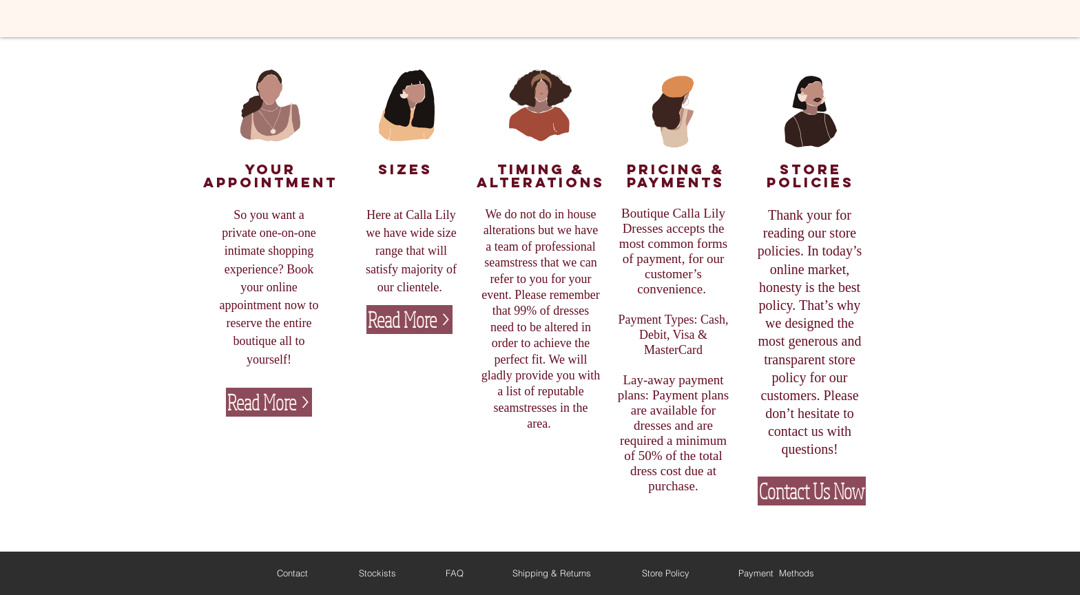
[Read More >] (269, 402)
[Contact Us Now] (812, 491)
